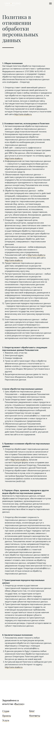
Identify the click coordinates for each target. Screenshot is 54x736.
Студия (5, 711)
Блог (32, 711)
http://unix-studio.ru (23, 114)
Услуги (5, 720)
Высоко (19, 704)
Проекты (6, 715)
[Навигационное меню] (50, 3)
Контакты (34, 715)
